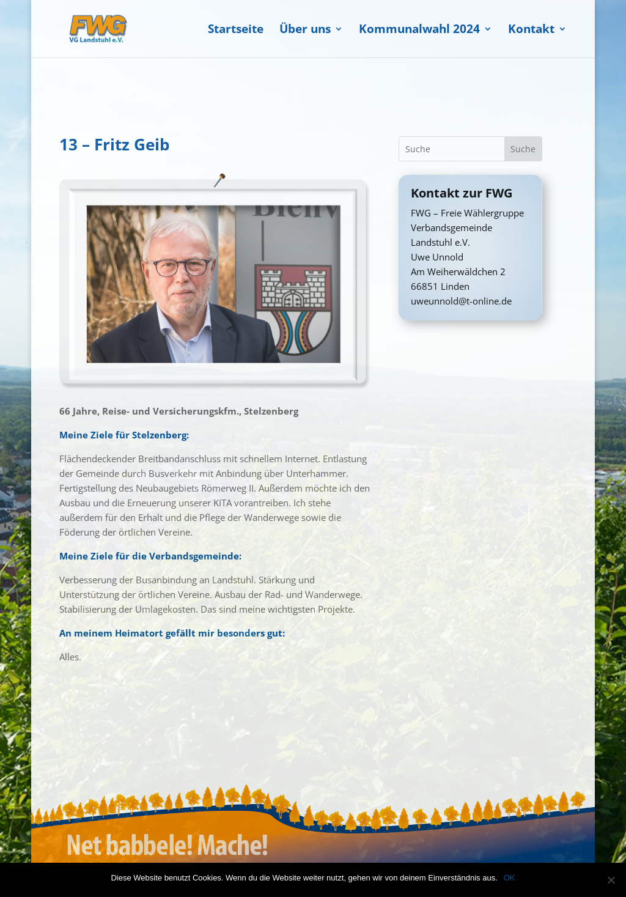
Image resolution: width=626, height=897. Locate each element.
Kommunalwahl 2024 (419, 30)
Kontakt (531, 30)
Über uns (305, 30)
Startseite (235, 30)
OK (509, 877)
